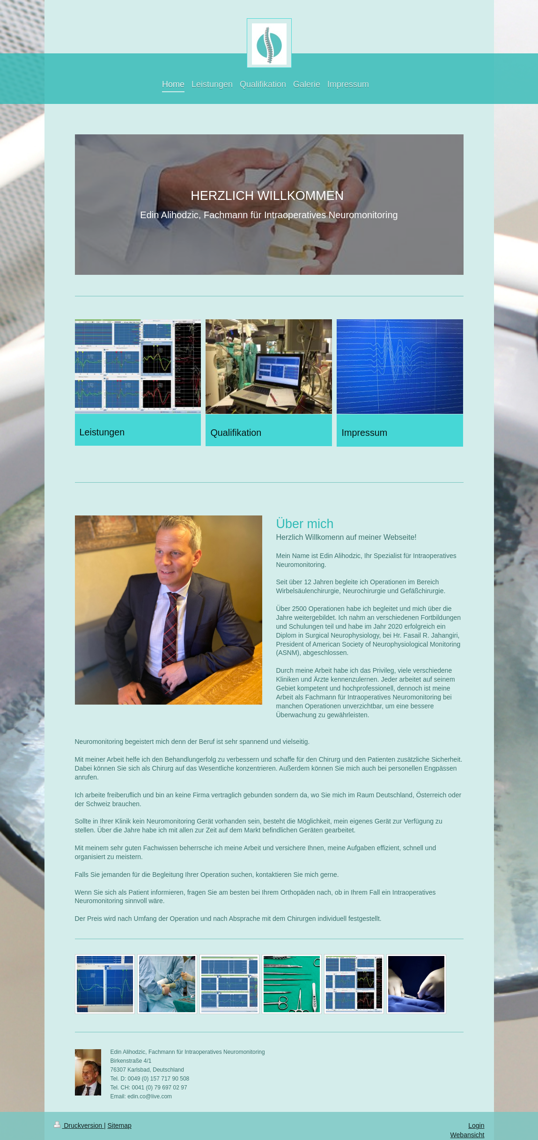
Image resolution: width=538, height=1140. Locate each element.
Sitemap (120, 1125)
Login (476, 1125)
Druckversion (79, 1125)
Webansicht (467, 1135)
